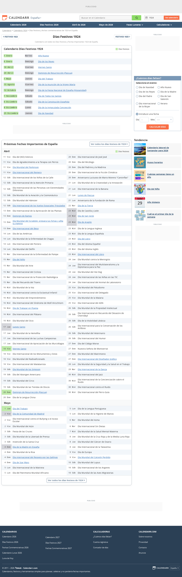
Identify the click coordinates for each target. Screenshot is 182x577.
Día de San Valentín (164, 98)
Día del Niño (19, 259)
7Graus (18, 568)
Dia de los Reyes (146, 91)
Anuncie (142, 552)
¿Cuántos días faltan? (148, 78)
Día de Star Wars (21, 462)
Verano (163, 103)
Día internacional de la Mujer (146, 105)
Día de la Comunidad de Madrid (28, 413)
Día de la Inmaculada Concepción (54, 107)
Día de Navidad (45, 113)
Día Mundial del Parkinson (26, 167)
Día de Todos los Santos (49, 96)
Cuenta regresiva (100, 542)
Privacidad (143, 542)
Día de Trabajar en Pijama (25, 308)
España (36, 17)
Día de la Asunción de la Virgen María (56, 84)
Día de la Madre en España (26, 447)
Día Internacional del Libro (91, 254)
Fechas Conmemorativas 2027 (59, 548)
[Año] (151, 18)
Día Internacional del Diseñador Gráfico (97, 359)
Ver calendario (171, 17)
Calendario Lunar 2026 (12, 552)
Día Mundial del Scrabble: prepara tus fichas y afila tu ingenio (38, 222)
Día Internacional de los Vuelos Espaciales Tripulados (39, 205)
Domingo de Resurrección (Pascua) (55, 73)
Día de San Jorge (86, 216)
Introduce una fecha (148, 114)
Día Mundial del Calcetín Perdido (94, 457)
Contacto (143, 547)
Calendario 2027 (52, 537)
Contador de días (100, 547)
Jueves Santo (19, 326)
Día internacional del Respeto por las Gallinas (35, 457)
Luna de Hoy (7, 558)
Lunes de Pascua (86, 195)
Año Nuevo (43, 55)
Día (142, 119)
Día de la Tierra (85, 205)
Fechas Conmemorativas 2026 (15, 547)
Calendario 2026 (18, 24)
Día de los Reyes (46, 61)
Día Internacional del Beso (26, 228)
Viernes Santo (45, 67)
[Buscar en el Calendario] (136, 17)
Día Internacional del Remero (27, 172)
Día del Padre (145, 96)
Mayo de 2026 (106, 24)
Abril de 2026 (78, 24)
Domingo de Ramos (22, 216)
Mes (162, 119)
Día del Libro (84, 238)
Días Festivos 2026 (49, 24)
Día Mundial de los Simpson (26, 369)
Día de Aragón (85, 222)
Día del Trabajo (45, 78)
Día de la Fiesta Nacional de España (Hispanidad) (62, 90)
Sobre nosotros (145, 536)
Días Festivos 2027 (53, 542)
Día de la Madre (168, 91)
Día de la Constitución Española (53, 101)
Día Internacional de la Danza (92, 369)
